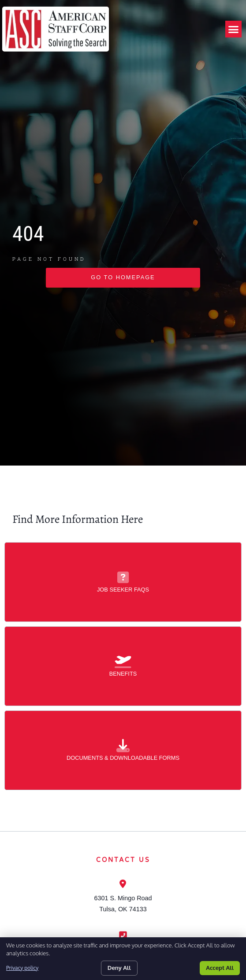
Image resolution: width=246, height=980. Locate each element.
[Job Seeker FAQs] (123, 610)
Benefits (123, 706)
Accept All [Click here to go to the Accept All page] (220, 967)
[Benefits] (123, 694)
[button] (233, 29)
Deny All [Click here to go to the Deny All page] (119, 967)
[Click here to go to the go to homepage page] (123, 311)
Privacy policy (22, 968)
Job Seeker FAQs (123, 622)
